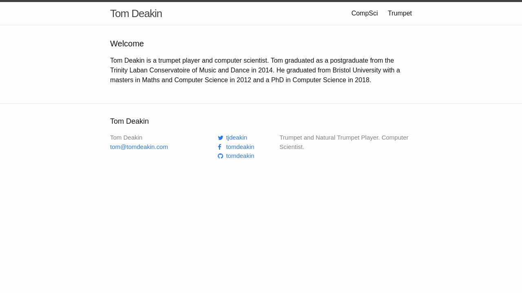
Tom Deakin (136, 13)
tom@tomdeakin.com (139, 146)
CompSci (366, 13)
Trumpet (400, 13)
